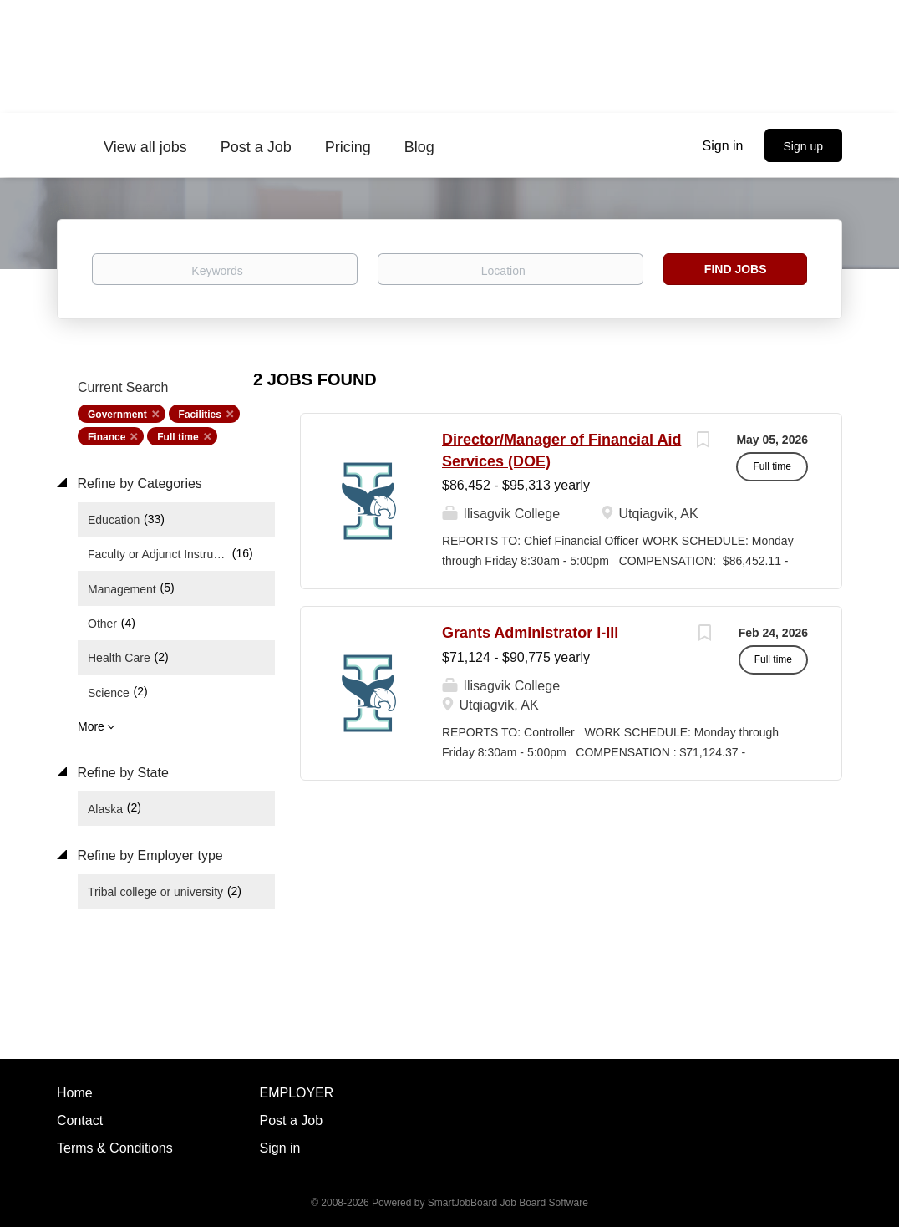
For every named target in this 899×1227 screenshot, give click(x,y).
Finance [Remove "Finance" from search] (106, 437)
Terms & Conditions (115, 1148)
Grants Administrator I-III (530, 632)
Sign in (723, 146)
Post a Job (291, 1120)
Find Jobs (735, 269)
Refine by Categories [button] (138, 483)
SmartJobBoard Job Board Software (508, 1203)
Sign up (803, 146)
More (91, 726)
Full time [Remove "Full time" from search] (177, 437)
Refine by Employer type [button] (148, 855)
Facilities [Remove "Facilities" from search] (200, 414)
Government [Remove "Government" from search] (117, 414)
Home (75, 1093)
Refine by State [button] (121, 773)
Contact (80, 1120)
